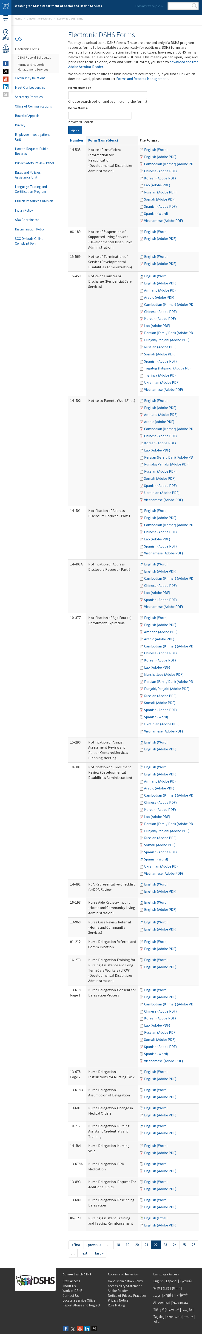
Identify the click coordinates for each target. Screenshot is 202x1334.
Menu (5, 18)
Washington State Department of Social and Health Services (58, 6)
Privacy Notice (118, 1300)
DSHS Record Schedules (34, 57)
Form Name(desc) (103, 140)
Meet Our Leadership (30, 87)
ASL (156, 1321)
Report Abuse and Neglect (81, 1305)
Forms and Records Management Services (33, 66)
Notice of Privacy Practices (127, 1295)
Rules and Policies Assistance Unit (28, 174)
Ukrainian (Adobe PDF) (161, 382)
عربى (157, 1295)
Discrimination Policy (30, 229)
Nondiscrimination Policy (125, 1281)
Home (18, 18)
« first (75, 1244)
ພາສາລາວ (174, 1316)
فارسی (186, 1309)
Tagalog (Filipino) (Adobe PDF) (168, 368)
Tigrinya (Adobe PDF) (160, 375)
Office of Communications (33, 106)
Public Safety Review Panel (34, 163)
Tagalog (159, 1316)
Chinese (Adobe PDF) (160, 171)
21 (146, 1244)
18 (118, 1244)
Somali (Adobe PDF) (159, 199)
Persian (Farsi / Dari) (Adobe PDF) (170, 332)
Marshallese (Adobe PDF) (163, 674)
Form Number (79, 87)
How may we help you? (149, 6)
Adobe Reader (118, 1291)
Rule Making (116, 1305)
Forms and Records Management (142, 78)
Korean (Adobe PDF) (160, 178)
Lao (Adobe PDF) (157, 185)
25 (184, 1244)
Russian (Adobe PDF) (160, 192)
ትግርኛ (188, 1316)
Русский (185, 1281)
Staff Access (71, 1281)
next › (84, 1253)
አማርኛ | (175, 1309)
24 (174, 1244)
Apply (75, 130)
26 (193, 1244)
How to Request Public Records (31, 151)
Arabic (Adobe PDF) (159, 297)
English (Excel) (156, 1218)
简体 (156, 1288)
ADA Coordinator (27, 220)
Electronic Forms (27, 49)
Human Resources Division (34, 201)
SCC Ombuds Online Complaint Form (29, 241)
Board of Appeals (27, 116)
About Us (69, 1286)
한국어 (177, 1288)
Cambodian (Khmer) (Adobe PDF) (170, 164)
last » (99, 1253)
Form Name (78, 108)
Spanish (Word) (156, 213)
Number (76, 140)
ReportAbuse (5, 48)
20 (137, 1244)
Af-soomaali (161, 1302)
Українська (180, 1302)
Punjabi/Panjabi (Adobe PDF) (166, 340)
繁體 (166, 1288)
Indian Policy (24, 210)
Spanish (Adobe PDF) (160, 206)
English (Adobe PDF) (160, 156)
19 (127, 1244)
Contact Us (71, 1295)
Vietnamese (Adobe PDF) (163, 220)
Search (195, 6)
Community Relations (30, 78)
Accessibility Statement (125, 1286)
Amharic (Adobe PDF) (160, 290)
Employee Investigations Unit (32, 137)
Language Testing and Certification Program (31, 189)
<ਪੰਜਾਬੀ (182, 1295)
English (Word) (156, 149)
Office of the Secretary (39, 18)
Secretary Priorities (29, 97)
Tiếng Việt (160, 1309)
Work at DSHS (73, 1291)
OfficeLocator (5, 35)
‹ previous (93, 1244)
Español (171, 1281)
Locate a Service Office (79, 1300)
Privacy (20, 125)
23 (165, 1244)
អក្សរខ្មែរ (169, 1295)
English (158, 1281)
